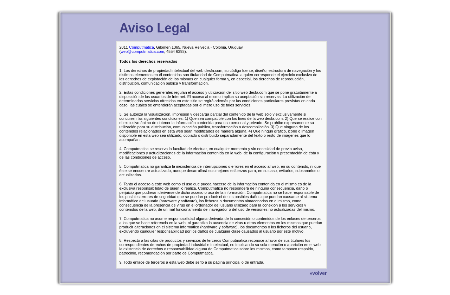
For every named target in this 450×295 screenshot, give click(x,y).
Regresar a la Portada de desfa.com (95, 7)
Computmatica (141, 47)
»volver (318, 273)
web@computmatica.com (142, 51)
